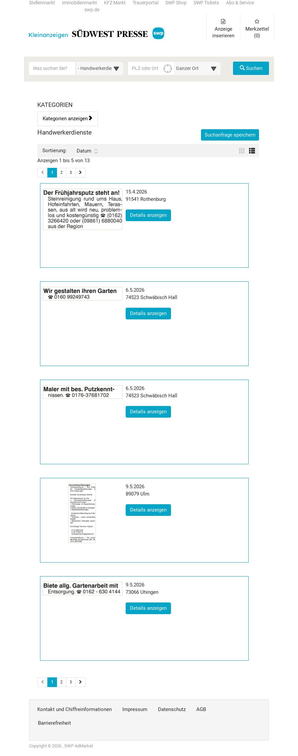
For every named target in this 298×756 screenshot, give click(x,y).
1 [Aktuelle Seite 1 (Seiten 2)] (52, 681)
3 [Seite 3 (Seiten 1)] (71, 172)
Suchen (251, 68)
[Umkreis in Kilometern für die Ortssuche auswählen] (197, 68)
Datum (87, 151)
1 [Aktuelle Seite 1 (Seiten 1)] (52, 172)
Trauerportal (145, 3)
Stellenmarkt (42, 3)
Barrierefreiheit (54, 723)
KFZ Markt (115, 3)
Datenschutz (172, 709)
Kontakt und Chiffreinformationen (74, 709)
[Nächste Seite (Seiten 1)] (80, 173)
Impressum (134, 709)
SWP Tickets (206, 3)
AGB (201, 709)
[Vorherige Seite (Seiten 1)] (42, 173)
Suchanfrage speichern (230, 135)
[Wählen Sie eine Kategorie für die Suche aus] (99, 68)
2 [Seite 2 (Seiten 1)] (61, 172)
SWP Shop (176, 3)
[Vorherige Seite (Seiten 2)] (42, 682)
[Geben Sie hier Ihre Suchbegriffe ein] (52, 68)
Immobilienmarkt (79, 3)
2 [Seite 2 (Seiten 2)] (61, 682)
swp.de (91, 10)
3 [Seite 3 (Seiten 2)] (71, 682)
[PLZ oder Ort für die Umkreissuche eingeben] (151, 68)
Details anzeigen (150, 214)
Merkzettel (257, 29)
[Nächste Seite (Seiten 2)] (80, 682)
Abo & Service (240, 3)
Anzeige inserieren (223, 29)
